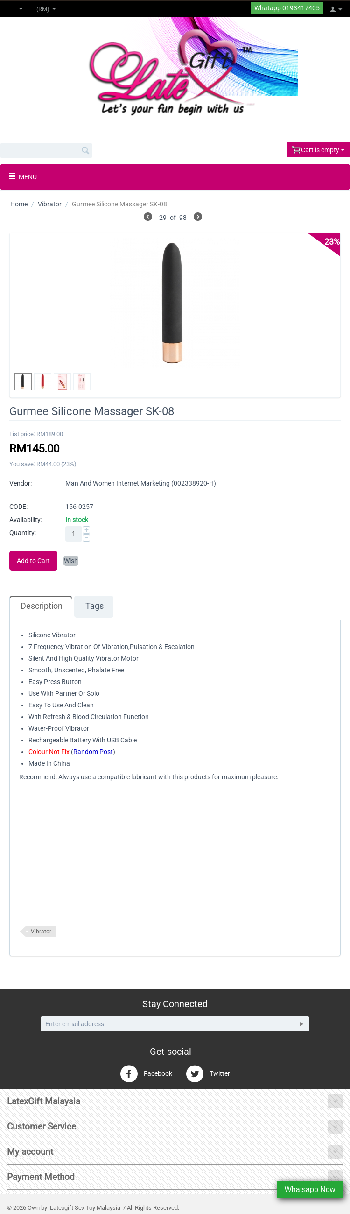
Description (42, 606)
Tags (94, 606)
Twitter (208, 1074)
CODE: (18, 506)
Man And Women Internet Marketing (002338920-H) (140, 483)
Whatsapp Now (310, 1189)
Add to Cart (33, 561)
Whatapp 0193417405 (287, 8)
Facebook (146, 1074)
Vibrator (50, 204)
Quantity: (22, 532)
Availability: (25, 519)
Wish (71, 561)
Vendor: (20, 483)
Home (19, 204)
